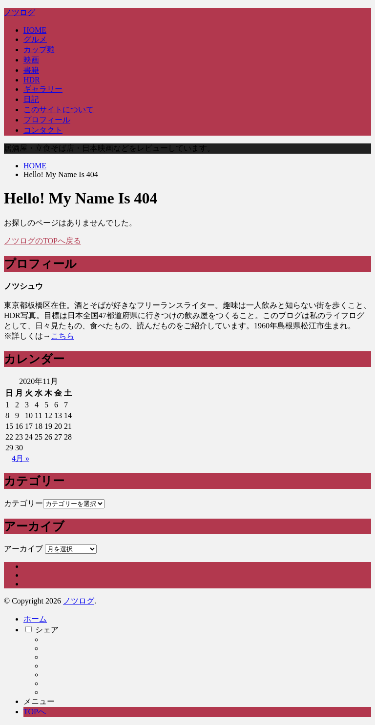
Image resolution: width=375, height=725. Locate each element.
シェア (47, 629)
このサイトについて (58, 109)
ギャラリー (42, 89)
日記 (31, 99)
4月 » (20, 458)
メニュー (39, 701)
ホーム (35, 619)
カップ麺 (39, 49)
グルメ (35, 39)
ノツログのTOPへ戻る (42, 241)
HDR (31, 80)
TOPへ (34, 711)
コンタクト (42, 130)
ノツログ (19, 12)
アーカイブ (23, 548)
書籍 (31, 70)
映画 (31, 60)
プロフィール (46, 120)
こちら (62, 336)
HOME (34, 30)
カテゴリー (23, 503)
